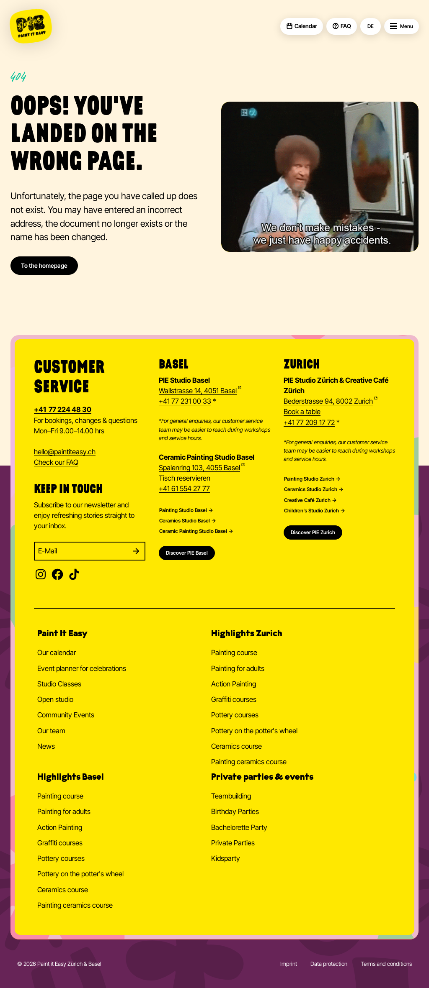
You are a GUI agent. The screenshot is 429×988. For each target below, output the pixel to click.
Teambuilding (231, 796)
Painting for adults (237, 668)
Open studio (55, 699)
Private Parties (233, 843)
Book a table (302, 411)
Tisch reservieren (184, 478)
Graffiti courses (233, 699)
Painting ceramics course (249, 762)
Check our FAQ (56, 462)
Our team (51, 731)
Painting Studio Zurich (309, 479)
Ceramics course (236, 746)
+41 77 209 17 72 (309, 422)
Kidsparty (225, 858)
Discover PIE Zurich (313, 532)
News (46, 746)
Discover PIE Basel (187, 553)
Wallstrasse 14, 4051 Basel (198, 390)
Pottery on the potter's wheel (254, 731)
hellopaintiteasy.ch (65, 452)
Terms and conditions (386, 963)
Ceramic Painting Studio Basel (193, 531)
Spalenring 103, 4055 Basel (199, 467)
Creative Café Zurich (307, 500)
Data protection (328, 963)
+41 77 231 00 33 (185, 401)
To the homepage (44, 265)
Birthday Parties (235, 811)
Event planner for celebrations (81, 668)
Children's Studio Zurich (311, 511)
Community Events (65, 715)
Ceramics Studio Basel (184, 521)
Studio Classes (59, 684)
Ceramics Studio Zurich (310, 489)
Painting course (234, 652)
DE (370, 26)
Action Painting (233, 684)
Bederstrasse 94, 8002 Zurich (328, 401)
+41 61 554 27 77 (184, 488)
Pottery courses (234, 715)
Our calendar (56, 652)
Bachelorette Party (239, 827)
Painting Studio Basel (183, 510)
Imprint (288, 963)
